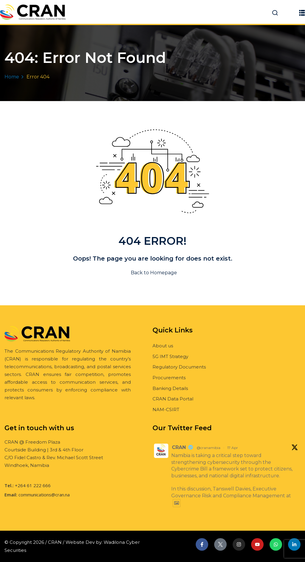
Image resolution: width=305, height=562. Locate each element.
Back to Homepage (152, 272)
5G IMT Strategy (170, 356)
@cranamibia (208, 447)
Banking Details (170, 388)
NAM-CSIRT (165, 409)
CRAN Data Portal (172, 399)
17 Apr (232, 447)
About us (162, 346)
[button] (302, 13)
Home (11, 77)
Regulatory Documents (179, 367)
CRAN (179, 447)
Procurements (169, 377)
